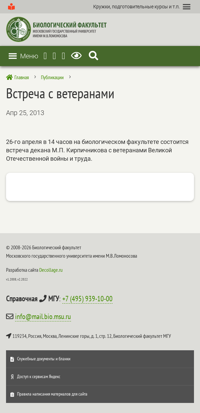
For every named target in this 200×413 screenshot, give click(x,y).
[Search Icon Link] (93, 56)
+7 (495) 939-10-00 (87, 298)
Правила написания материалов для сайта (52, 394)
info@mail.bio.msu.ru (43, 316)
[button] (136, 6)
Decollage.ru (51, 269)
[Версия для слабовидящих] (77, 56)
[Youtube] (54, 56)
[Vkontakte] (63, 56)
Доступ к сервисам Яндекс (38, 376)
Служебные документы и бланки (43, 359)
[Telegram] (45, 56)
